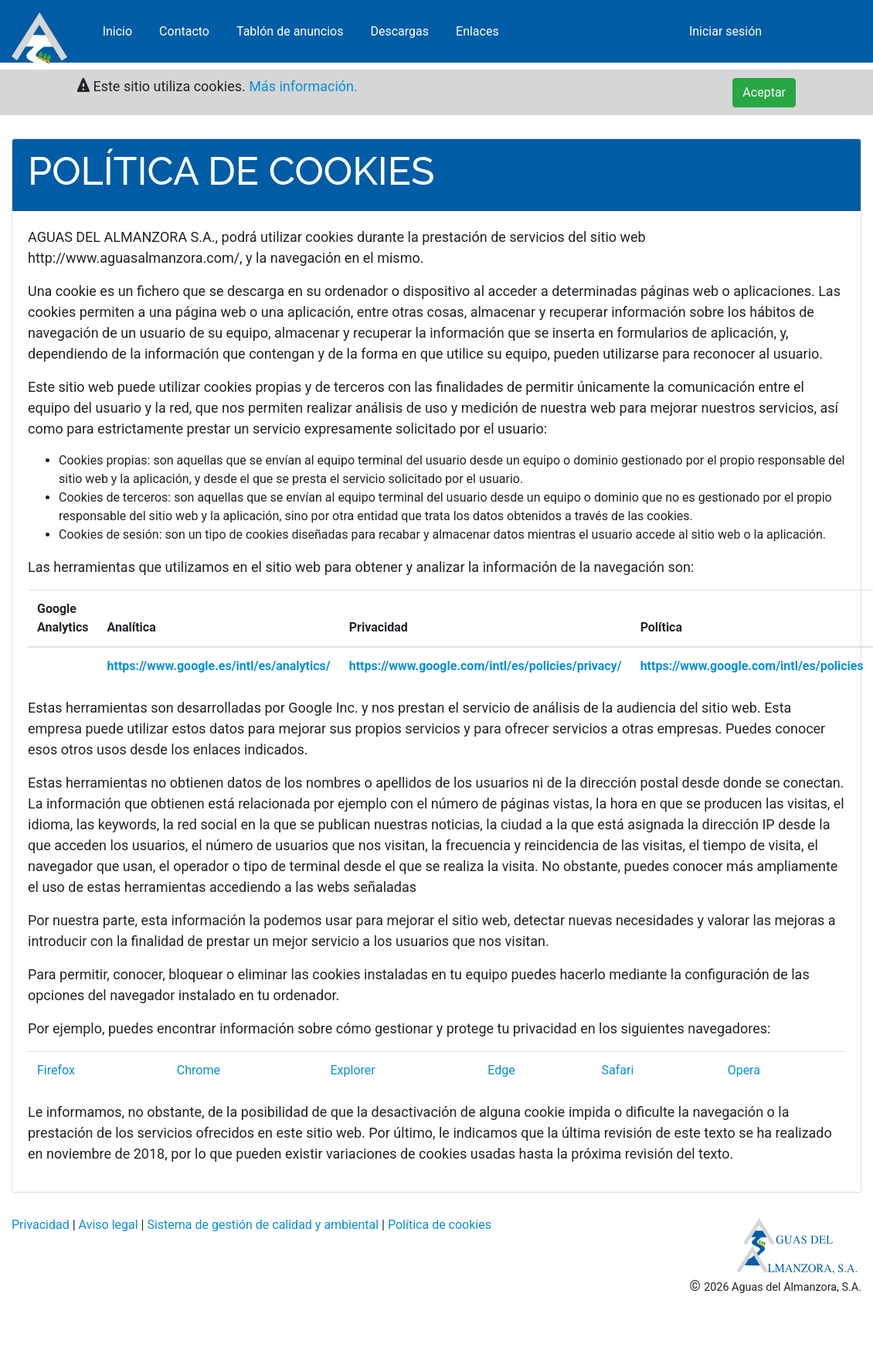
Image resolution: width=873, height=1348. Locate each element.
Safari (618, 1070)
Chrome (198, 1070)
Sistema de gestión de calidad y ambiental (263, 1224)
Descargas (399, 34)
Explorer (352, 1070)
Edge (501, 1070)
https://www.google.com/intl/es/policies (752, 666)
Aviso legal (108, 1224)
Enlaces (477, 34)
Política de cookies (439, 1224)
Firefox (56, 1070)
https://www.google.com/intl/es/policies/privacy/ (485, 666)
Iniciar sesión (725, 34)
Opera (744, 1070)
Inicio (117, 34)
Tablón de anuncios (290, 34)
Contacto (184, 34)
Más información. (300, 86)
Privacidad (41, 1224)
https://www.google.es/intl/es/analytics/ (219, 666)
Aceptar (764, 92)
